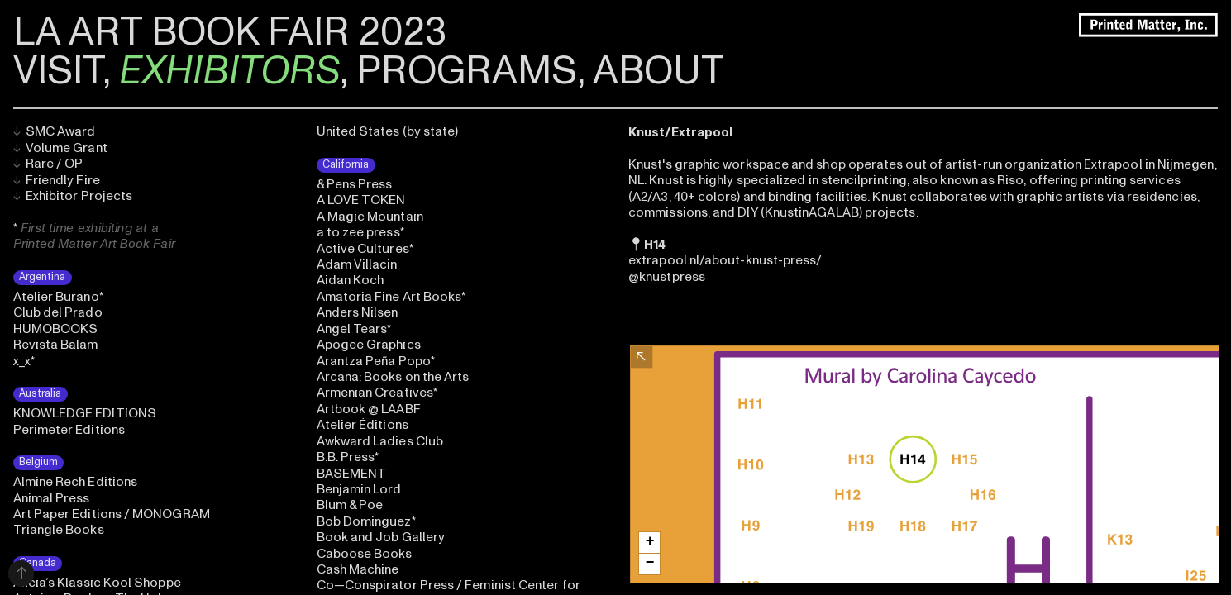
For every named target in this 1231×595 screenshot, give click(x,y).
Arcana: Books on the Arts (393, 377)
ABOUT (658, 71)
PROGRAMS (466, 71)
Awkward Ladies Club (380, 441)
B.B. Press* (348, 457)
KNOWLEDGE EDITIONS (84, 413)
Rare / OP (48, 164)
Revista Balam (55, 345)
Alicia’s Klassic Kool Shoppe (97, 583)
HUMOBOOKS (55, 329)
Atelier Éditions (362, 425)
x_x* (24, 361)
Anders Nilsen (357, 312)
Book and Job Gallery (381, 537)
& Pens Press (355, 184)
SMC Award (54, 131)
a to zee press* (360, 232)
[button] (649, 542)
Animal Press (51, 498)
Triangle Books (58, 530)
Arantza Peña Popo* (376, 361)
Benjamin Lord (359, 489)
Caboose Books (365, 554)
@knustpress (666, 277)
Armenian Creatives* (377, 392)
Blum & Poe (350, 505)
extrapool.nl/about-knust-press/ (725, 260)
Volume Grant (60, 148)
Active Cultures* (365, 249)
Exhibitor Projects (73, 196)
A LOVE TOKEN (361, 200)
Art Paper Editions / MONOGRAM (111, 514)
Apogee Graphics (369, 345)
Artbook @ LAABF (369, 409)
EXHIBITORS (229, 71)
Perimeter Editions (69, 430)
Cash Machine (358, 569)
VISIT (58, 71)
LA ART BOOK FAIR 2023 (229, 32)
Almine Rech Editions (75, 482)
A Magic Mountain (370, 216)
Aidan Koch (350, 280)
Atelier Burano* (58, 297)
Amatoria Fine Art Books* (391, 297)
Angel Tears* (354, 329)
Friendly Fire (56, 180)
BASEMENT (352, 473)
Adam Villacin (357, 264)
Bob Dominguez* (366, 521)
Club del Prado (58, 312)
